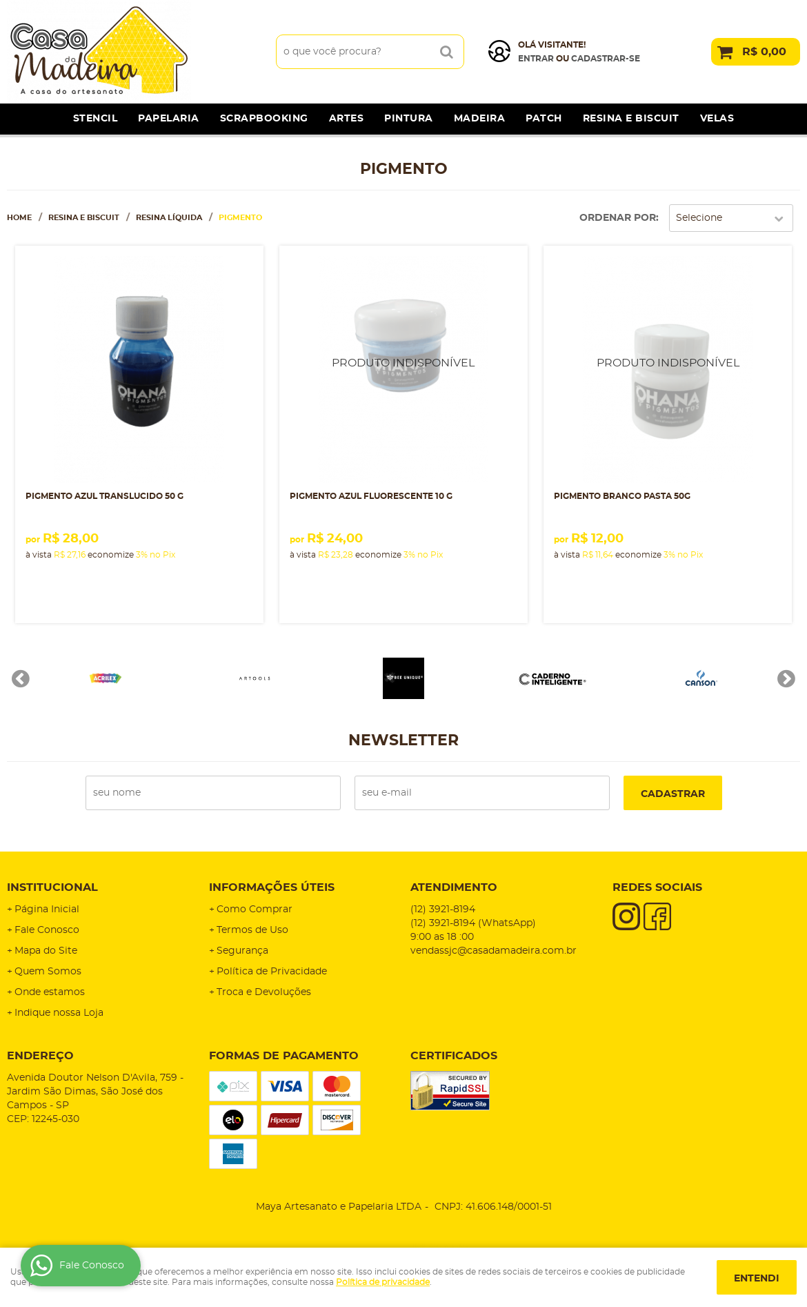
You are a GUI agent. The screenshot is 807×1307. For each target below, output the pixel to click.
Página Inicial (46, 909)
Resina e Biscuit (631, 119)
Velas (717, 119)
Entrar (536, 59)
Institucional (52, 887)
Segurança (242, 951)
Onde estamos (49, 992)
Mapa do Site (45, 951)
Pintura (408, 119)
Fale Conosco (46, 930)
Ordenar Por (617, 218)
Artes (346, 119)
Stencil (95, 119)
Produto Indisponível (403, 370)
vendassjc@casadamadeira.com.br (493, 951)
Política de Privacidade (272, 971)
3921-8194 (442, 909)
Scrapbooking (264, 119)
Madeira (480, 119)
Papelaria (168, 119)
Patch (544, 119)
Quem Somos (47, 971)
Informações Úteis (272, 887)
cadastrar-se (605, 59)
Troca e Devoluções (264, 992)
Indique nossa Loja (58, 1013)
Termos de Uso (252, 930)
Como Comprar (254, 909)
